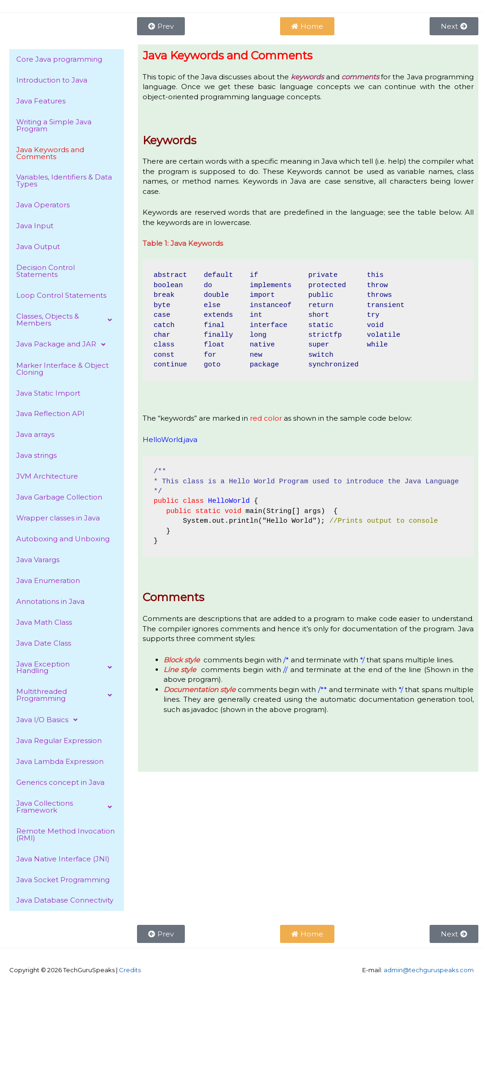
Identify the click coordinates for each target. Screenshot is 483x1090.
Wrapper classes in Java (58, 519)
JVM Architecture (47, 477)
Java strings (36, 456)
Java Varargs (37, 561)
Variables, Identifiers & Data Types (64, 181)
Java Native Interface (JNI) (63, 860)
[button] (66, 320)
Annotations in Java (50, 602)
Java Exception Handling (66, 668)
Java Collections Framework (66, 808)
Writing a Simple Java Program (53, 126)
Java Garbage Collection (59, 498)
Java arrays (35, 435)
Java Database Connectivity (64, 902)
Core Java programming (59, 59)
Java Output (38, 247)
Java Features (40, 101)
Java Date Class (43, 644)
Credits (130, 971)
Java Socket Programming (63, 881)
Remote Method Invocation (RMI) (65, 836)
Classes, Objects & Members (66, 320)
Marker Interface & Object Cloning (62, 370)
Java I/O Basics (49, 721)
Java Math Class (44, 623)
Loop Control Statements (61, 296)
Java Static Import (48, 394)
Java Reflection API (50, 414)
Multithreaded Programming (66, 696)
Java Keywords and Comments (50, 153)
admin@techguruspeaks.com (429, 971)
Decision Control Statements (45, 272)
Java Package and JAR (63, 345)
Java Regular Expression (59, 742)
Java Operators (43, 205)
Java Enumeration (48, 581)
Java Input (34, 226)
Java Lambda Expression (60, 763)
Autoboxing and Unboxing (63, 540)
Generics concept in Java (60, 784)
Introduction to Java (51, 80)
